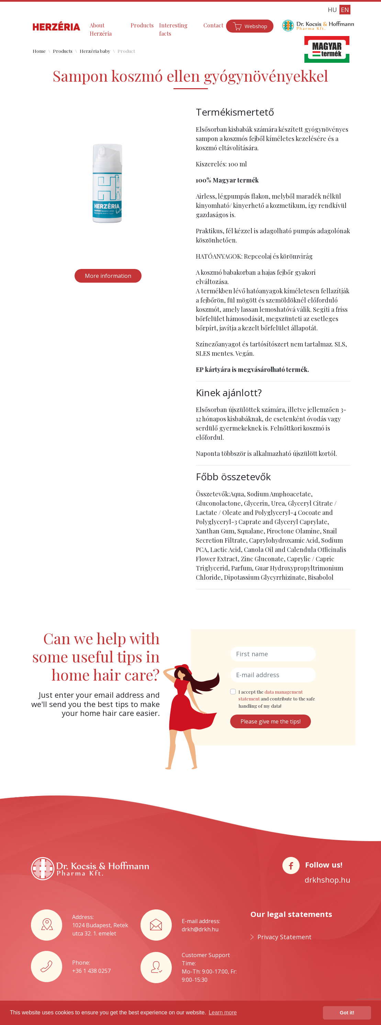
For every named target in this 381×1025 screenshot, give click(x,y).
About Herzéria (101, 29)
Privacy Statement (284, 937)
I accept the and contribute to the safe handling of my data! (276, 698)
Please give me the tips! (270, 721)
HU (332, 9)
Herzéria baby (95, 51)
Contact (213, 25)
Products (142, 25)
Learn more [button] (223, 1012)
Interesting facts (173, 29)
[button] (42, 183)
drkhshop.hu (327, 879)
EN (345, 9)
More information (108, 276)
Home (39, 51)
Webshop (256, 26)
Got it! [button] (347, 1012)
